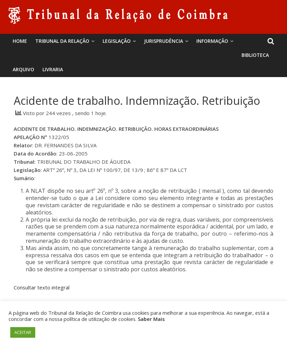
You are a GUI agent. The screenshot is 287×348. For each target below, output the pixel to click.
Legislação (117, 41)
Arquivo (23, 69)
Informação (212, 41)
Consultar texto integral (41, 287)
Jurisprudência (163, 41)
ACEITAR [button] (22, 332)
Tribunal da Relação (62, 41)
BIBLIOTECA (255, 55)
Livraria (52, 69)
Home (20, 41)
